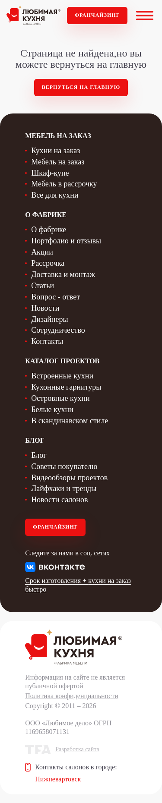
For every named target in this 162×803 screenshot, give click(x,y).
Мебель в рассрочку (64, 183)
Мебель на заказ (57, 161)
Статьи (42, 285)
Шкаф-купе (50, 173)
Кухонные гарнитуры (66, 387)
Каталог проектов (62, 361)
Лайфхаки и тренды (63, 488)
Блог (38, 455)
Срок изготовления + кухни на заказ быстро (78, 585)
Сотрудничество (58, 330)
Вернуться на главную (81, 87)
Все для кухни (54, 195)
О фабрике (48, 229)
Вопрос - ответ (55, 297)
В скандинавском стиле (69, 420)
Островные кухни (60, 398)
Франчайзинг (97, 15)
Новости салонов (59, 499)
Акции (42, 252)
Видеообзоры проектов (69, 477)
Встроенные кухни (62, 376)
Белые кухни (52, 409)
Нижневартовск (58, 779)
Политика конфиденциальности (71, 695)
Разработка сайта (77, 749)
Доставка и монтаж (63, 274)
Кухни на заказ (55, 150)
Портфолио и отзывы (66, 240)
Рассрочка (47, 263)
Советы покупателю (64, 466)
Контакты (47, 341)
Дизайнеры (49, 319)
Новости (45, 308)
